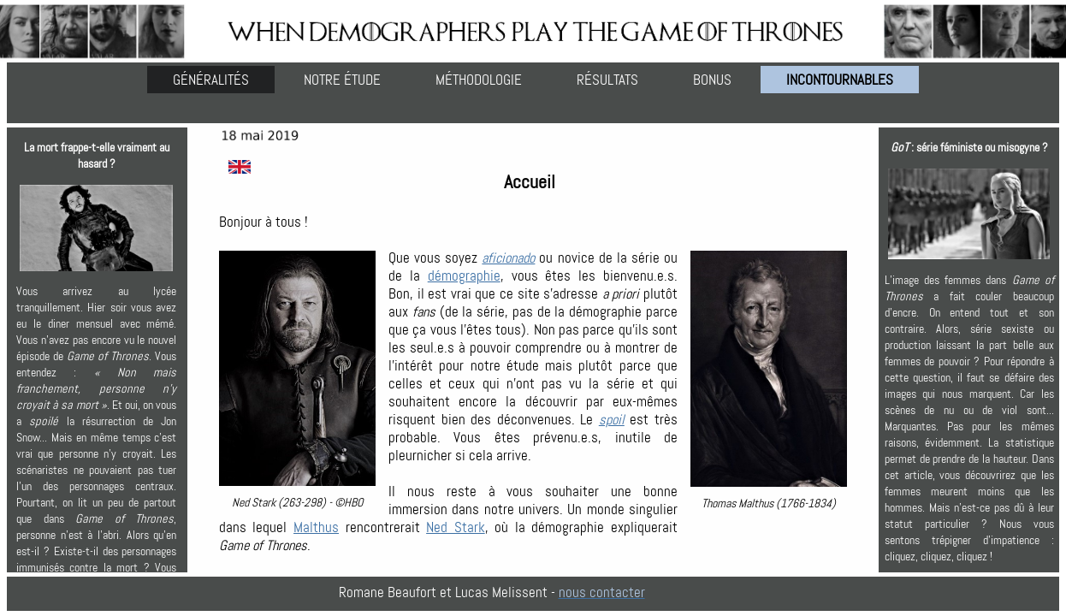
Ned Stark (455, 527)
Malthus (316, 527)
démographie (464, 276)
